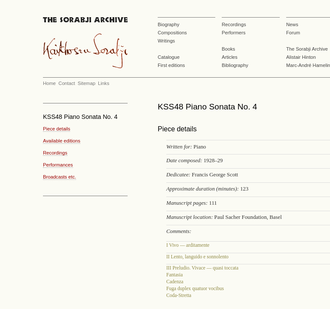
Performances (58, 164)
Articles (230, 57)
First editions (171, 65)
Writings (166, 40)
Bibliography (235, 65)
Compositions (172, 32)
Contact (66, 83)
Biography (168, 24)
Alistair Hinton (301, 57)
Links (103, 83)
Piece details (56, 128)
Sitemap (86, 83)
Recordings (234, 24)
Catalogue (169, 57)
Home (49, 83)
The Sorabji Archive (307, 49)
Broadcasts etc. (59, 176)
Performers (233, 32)
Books (228, 49)
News (292, 24)
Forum (293, 32)
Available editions (61, 140)
